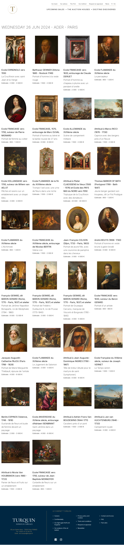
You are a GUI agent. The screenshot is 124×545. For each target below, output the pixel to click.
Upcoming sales (55, 9)
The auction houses (78, 9)
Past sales (104, 523)
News (107, 4)
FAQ (102, 519)
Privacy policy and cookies (83, 517)
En (115, 4)
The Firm (73, 4)
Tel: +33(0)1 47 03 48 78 (24, 531)
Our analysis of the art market (61, 529)
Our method (82, 4)
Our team (54, 4)
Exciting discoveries (104, 9)
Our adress (63, 4)
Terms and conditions (84, 521)
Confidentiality (58, 519)
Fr (112, 4)
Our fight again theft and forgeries (62, 523)
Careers (57, 516)
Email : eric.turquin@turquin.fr (24, 533)
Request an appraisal (96, 4)
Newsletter (81, 528)
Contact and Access (107, 516)
